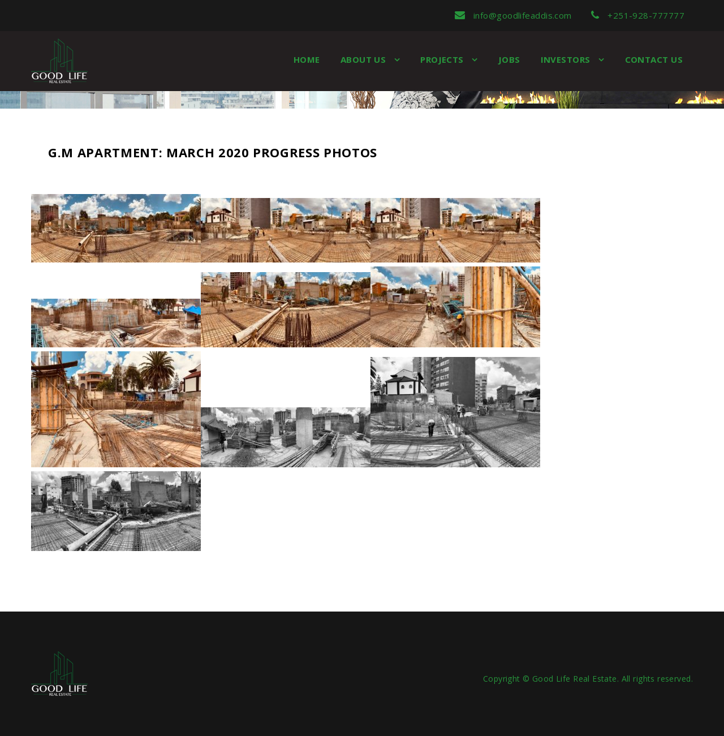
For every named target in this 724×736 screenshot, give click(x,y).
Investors (567, 59)
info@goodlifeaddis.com (513, 15)
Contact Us (654, 59)
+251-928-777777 (637, 15)
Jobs (509, 59)
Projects (443, 59)
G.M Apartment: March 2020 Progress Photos (212, 152)
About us (365, 59)
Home (307, 59)
